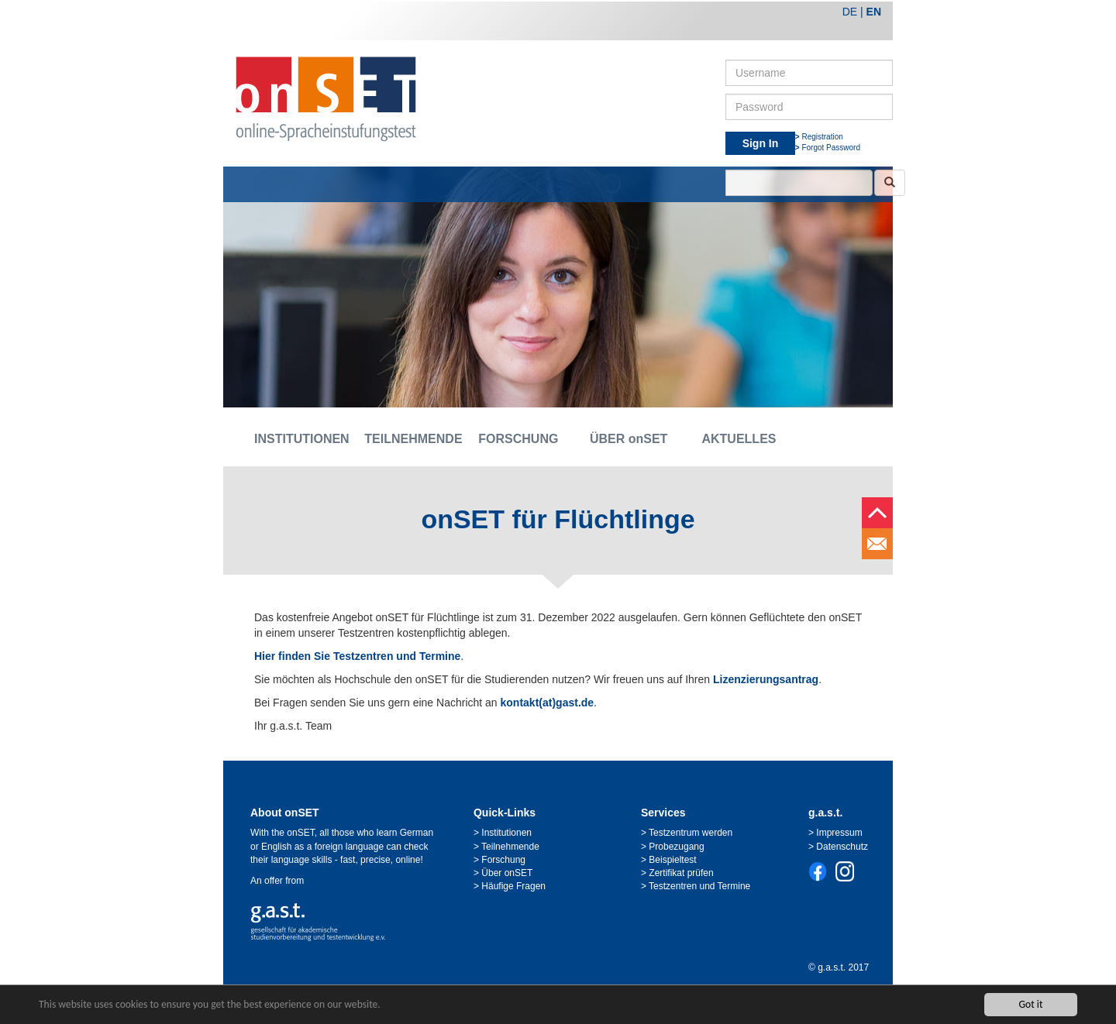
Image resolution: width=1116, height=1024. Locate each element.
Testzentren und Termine (699, 886)
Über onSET (506, 873)
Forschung (503, 859)
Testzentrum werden (690, 832)
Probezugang (676, 846)
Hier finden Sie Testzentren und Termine (357, 656)
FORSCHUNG (518, 438)
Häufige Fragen (513, 886)
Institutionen (506, 832)
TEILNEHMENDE (407, 438)
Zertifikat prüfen (681, 873)
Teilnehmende (510, 846)
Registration (821, 136)
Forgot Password (830, 147)
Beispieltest (672, 859)
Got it (1030, 1004)
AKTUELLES (738, 438)
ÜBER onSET (628, 438)
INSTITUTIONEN (297, 438)
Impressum (839, 832)
